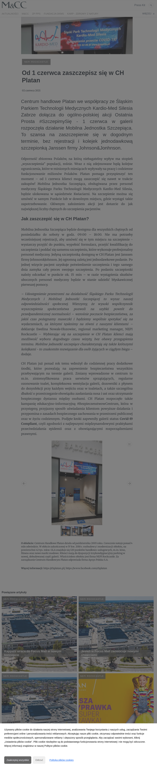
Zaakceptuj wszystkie (18, 760)
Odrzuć (39, 760)
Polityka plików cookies (61, 760)
